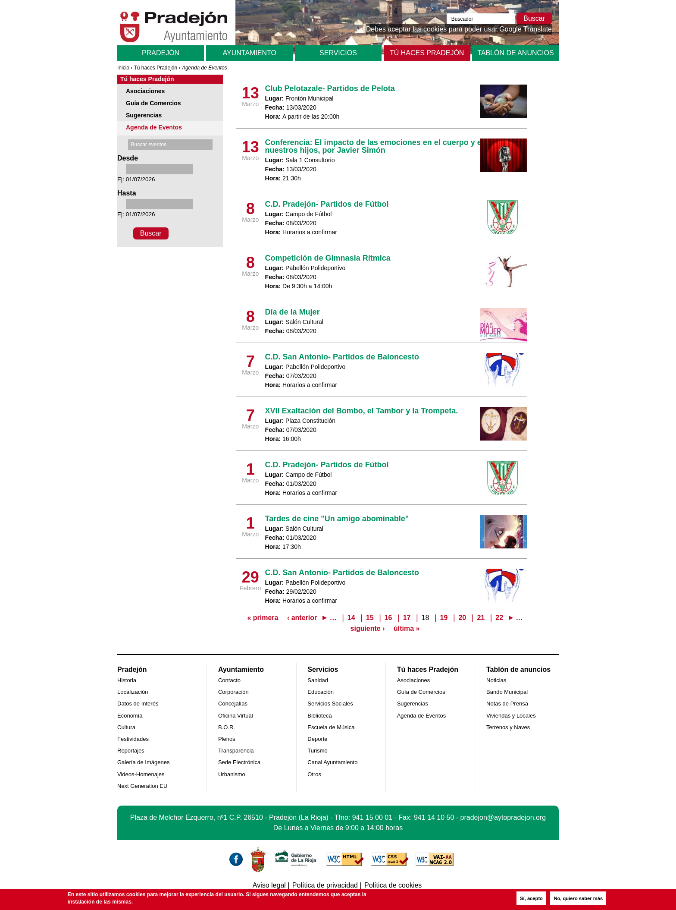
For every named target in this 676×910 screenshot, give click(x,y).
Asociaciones (145, 91)
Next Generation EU (142, 786)
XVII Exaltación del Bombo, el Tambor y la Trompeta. (361, 410)
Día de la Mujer (292, 312)
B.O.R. (226, 727)
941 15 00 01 (372, 817)
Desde (127, 158)
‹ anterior (302, 617)
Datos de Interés (137, 703)
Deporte (317, 739)
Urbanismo (231, 774)
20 (462, 617)
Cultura (126, 727)
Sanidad (317, 680)
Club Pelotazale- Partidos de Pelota (330, 88)
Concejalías (232, 703)
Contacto (229, 680)
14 (351, 617)
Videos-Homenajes (141, 774)
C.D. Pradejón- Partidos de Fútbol (327, 204)
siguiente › (368, 628)
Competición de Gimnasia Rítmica (328, 258)
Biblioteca (319, 715)
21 (481, 617)
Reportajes (130, 750)
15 (370, 617)
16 (388, 617)
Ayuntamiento (249, 53)
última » (406, 628)
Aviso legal (269, 885)
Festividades (133, 739)
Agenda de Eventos (154, 127)
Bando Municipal (507, 692)
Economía (130, 715)
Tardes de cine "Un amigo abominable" (337, 518)
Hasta (126, 193)
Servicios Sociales (330, 703)
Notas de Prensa (507, 703)
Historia (126, 680)
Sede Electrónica (239, 762)
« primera (262, 617)
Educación (320, 692)
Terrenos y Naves (508, 727)
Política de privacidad (325, 885)
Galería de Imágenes (143, 762)
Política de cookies (393, 885)
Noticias (496, 680)
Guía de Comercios (153, 103)
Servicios (338, 53)
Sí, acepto (531, 898)
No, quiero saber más (578, 898)
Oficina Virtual (235, 715)
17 (407, 617)
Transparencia (236, 750)
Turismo (317, 750)
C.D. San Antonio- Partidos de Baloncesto (342, 357)
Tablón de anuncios (515, 53)
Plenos (226, 739)
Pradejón (160, 53)
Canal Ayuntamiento (332, 762)
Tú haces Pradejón (427, 53)
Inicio (123, 68)
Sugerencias (144, 115)
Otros (314, 774)
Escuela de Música (330, 727)
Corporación (233, 692)
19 (444, 617)
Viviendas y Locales (511, 715)
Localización (132, 692)
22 (499, 617)
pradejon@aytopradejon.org (503, 817)
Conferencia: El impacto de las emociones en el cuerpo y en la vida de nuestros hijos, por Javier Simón (394, 146)
